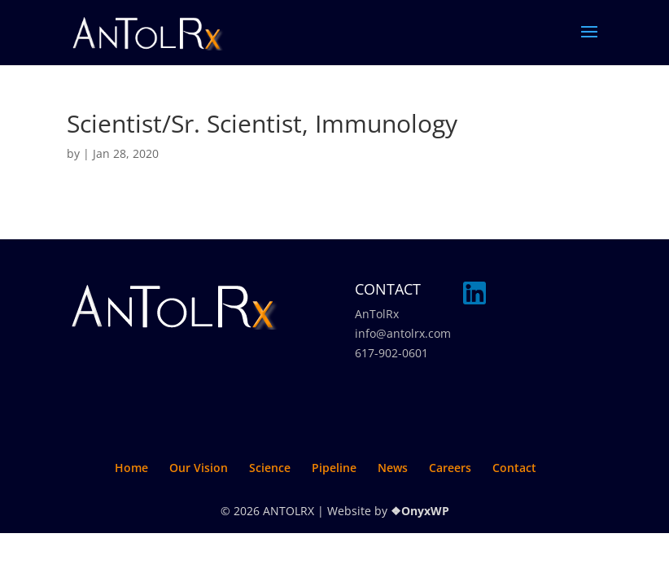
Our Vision (198, 467)
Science (270, 467)
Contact (514, 467)
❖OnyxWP (420, 510)
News (393, 467)
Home (131, 467)
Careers (450, 467)
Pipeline (334, 467)
